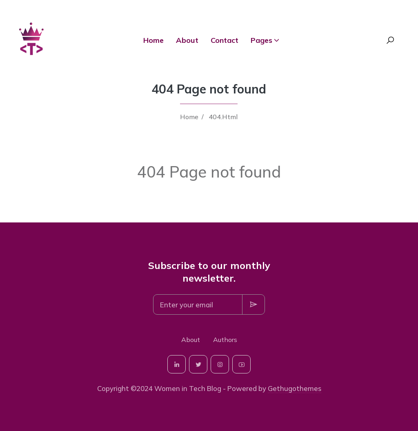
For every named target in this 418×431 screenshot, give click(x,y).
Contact (224, 40)
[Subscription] (197, 304)
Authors (225, 339)
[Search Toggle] (390, 40)
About (187, 40)
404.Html (223, 117)
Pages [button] (261, 40)
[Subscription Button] (253, 304)
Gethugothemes (294, 388)
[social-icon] (176, 364)
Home (153, 40)
